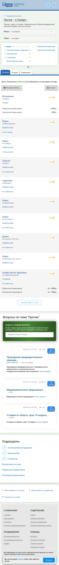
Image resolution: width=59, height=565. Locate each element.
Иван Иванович (12, 362)
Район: (6, 38)
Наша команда (9, 518)
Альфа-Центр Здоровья (14, 272)
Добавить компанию (37, 518)
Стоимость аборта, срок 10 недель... (28, 415)
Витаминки (8, 96)
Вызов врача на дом (15, 61)
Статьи (32, 515)
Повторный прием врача (13, 475)
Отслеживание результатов (13, 540)
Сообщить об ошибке (37, 540)
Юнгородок (8, 132)
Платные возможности (12, 536)
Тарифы (6, 543)
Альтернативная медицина (17, 50)
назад (18, 46)
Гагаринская (9, 172)
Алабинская (8, 192)
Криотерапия (12, 54)
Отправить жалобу (36, 543)
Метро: (6, 32)
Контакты (33, 536)
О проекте (7, 515)
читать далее (45, 371)
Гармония (7, 180)
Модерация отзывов (37, 547)
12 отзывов (6, 279)
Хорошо (49, 560)
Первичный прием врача (13, 470)
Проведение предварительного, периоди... (25, 359)
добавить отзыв (7, 127)
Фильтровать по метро (13, 490)
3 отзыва (5, 102)
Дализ (5, 236)
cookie (20, 559)
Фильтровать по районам (41, 490)
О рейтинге (7, 522)
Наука (5, 121)
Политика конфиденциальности (15, 525)
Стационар (11, 57)
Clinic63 (6, 161)
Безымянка (8, 152)
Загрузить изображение (38, 522)
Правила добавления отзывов (40, 525)
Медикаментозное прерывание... (26, 389)
